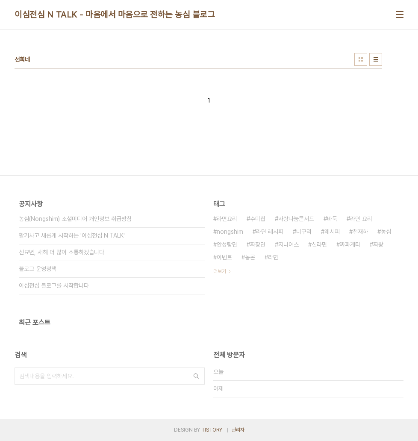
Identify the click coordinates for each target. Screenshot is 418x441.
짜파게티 (350, 244)
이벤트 (224, 257)
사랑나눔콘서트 (296, 218)
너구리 (304, 231)
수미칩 (257, 218)
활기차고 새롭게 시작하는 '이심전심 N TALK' (72, 235)
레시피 (332, 231)
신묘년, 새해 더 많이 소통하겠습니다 (61, 252)
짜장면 (257, 244)
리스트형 (375, 59)
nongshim (230, 231)
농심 (386, 231)
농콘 (250, 257)
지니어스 (288, 244)
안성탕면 (227, 244)
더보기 (219, 271)
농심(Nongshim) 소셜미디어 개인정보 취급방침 (75, 218)
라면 (273, 257)
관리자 (238, 430)
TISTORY (211, 430)
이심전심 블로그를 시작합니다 (54, 285)
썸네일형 (360, 59)
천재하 (360, 231)
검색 (196, 376)
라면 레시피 (269, 231)
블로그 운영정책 (37, 268)
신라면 (319, 244)
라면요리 (227, 218)
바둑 (332, 218)
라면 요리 (361, 218)
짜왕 (378, 244)
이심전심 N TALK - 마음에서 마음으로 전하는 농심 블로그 (115, 14)
